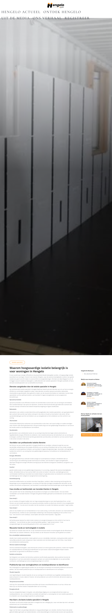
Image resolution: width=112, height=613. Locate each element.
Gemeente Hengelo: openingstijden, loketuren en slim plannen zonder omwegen (94, 384)
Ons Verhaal (47, 18)
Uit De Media (15, 18)
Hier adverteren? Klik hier (91, 374)
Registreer (77, 18)
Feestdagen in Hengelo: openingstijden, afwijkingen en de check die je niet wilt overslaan (94, 394)
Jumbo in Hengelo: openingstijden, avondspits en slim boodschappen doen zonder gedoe (94, 404)
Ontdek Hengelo (62, 12)
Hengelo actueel (21, 12)
